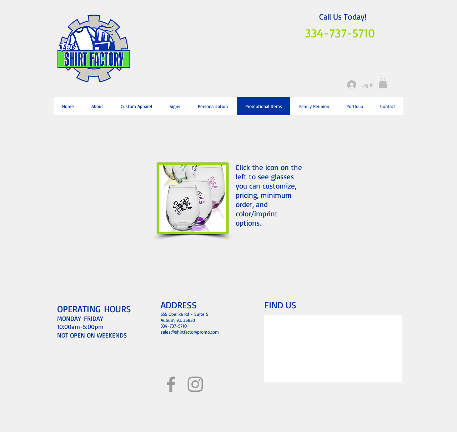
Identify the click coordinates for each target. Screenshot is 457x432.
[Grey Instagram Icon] (195, 384)
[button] (382, 83)
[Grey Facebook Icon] (171, 384)
